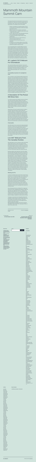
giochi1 (27, 281)
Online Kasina (28, 326)
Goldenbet (27, 282)
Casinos (27, 255)
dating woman (28, 265)
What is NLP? (27, 367)
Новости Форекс (28, 379)
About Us (27, 3)
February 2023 (5, 430)
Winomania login (28, 368)
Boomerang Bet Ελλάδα (29, 249)
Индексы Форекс (28, 377)
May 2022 (4, 438)
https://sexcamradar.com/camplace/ (13, 202)
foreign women (28, 275)
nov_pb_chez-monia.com (29, 310)
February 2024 (5, 417)
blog (26, 247)
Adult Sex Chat (28, 236)
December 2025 (5, 393)
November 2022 (5, 434)
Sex (26, 344)
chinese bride (27, 257)
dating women (28, 266)
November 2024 (5, 408)
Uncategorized (26, 210)
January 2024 (5, 418)
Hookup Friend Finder (29, 283)
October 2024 (5, 409)
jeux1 (26, 289)
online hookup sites (28, 325)
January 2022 (5, 443)
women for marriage (28, 370)
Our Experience (22, 3)
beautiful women (28, 240)
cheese (27, 256)
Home (12, 3)
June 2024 (4, 412)
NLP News (27, 307)
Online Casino (28, 315)
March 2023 (5, 429)
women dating (28, 369)
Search (12, 228)
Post (26, 333)
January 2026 (5, 392)
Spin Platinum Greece (29, 352)
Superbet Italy (28, 354)
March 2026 (5, 390)
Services (15, 3)
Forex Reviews (28, 279)
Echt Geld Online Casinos (29, 271)
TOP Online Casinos (28, 358)
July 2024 (4, 411)
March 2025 (5, 403)
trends (27, 362)
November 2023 (5, 420)
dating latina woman (28, 262)
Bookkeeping (27, 248)
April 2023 (4, 428)
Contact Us (31, 3)
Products (18, 3)
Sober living (27, 350)
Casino (27, 253)
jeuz (26, 290)
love (26, 299)
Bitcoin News (27, 246)
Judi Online (27, 291)
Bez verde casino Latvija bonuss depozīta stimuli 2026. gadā (6, 238)
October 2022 (5, 435)
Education (27, 272)
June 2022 (4, 437)
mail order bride (28, 300)
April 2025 (4, 402)
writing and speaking (28, 371)
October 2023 (5, 421)
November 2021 (5, 445)
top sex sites (27, 359)
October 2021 (5, 446)
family (27, 273)
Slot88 (27, 349)
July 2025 (4, 399)
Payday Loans (28, 332)
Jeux (26, 288)
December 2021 (5, 444)
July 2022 (4, 436)
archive (27, 237)
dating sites (27, 263)
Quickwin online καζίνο (29, 336)
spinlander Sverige (28, 353)
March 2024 (5, 416)
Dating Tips (27, 264)
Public (27, 335)
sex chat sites (28, 345)
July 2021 (4, 447)
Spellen (27, 351)
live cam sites (15, 52)
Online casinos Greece (29, 319)
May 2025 (4, 401)
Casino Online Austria (29, 254)
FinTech (27, 274)
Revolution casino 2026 (29, 342)
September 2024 (5, 410)
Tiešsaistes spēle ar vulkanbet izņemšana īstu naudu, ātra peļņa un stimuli (6, 231)
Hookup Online (28, 284)
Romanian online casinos (29, 343)
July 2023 (4, 425)
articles (27, 238)
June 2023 (4, 426)
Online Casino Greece (29, 318)
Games (27, 280)
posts (26, 334)
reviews (27, 341)
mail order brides (28, 301)
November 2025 (5, 394)
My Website (5, 458)
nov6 (26, 314)
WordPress (31, 458)
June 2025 (4, 400)
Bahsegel (27, 239)
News (26, 306)
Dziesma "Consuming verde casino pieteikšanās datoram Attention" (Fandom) (6, 234)
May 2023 (4, 427)
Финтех (27, 380)
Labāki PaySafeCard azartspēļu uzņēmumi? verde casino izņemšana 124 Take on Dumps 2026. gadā (6, 247)
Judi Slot (27, 292)
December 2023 (5, 419)
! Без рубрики (28, 230)
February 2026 (5, 391)
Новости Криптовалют (29, 378)
